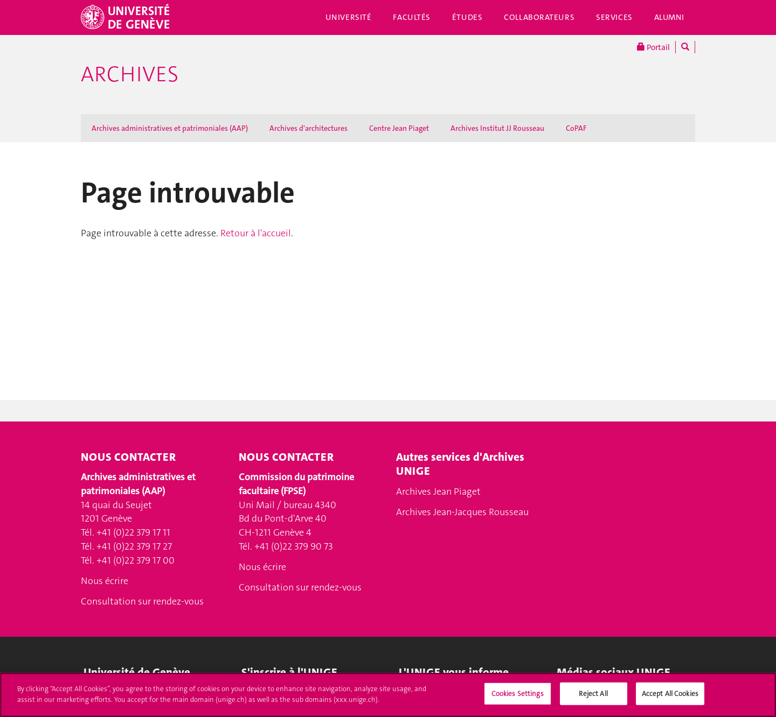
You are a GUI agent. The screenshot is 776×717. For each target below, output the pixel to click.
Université (348, 17)
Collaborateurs (539, 17)
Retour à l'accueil (255, 233)
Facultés (412, 17)
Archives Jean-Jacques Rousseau (462, 511)
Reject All (593, 699)
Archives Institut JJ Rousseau (497, 128)
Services (614, 17)
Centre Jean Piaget (399, 128)
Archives (129, 74)
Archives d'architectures (308, 128)
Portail (653, 47)
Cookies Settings (517, 699)
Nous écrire (104, 580)
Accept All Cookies (670, 699)
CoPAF (576, 128)
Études (467, 17)
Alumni (669, 17)
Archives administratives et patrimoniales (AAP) (170, 128)
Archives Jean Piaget (438, 491)
